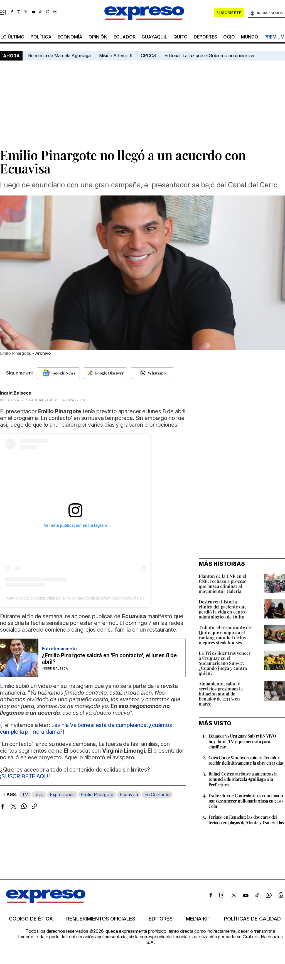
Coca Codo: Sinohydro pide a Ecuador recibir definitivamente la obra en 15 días (246, 760)
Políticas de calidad (252, 918)
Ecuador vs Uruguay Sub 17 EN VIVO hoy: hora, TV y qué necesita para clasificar (242, 741)
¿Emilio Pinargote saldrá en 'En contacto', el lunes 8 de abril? (109, 658)
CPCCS (148, 55)
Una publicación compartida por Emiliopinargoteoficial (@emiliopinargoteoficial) (75, 598)
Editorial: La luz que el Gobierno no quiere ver (209, 55)
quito (180, 36)
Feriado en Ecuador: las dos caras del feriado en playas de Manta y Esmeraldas (246, 819)
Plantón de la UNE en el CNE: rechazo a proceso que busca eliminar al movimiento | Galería (223, 583)
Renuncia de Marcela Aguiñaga (59, 55)
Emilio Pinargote (97, 794)
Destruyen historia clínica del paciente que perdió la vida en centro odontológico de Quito (223, 609)
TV (25, 794)
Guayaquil (154, 36)
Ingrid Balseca (15, 393)
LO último (12, 36)
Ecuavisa (129, 794)
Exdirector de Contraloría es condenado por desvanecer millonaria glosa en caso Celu (245, 801)
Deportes (205, 36)
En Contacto (157, 794)
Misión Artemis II (115, 55)
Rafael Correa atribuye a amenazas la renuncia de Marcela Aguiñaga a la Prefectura (242, 779)
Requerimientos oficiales (100, 918)
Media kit (198, 918)
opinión (98, 36)
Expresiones (62, 794)
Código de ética (31, 918)
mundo (249, 36)
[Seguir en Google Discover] (105, 373)
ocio (229, 36)
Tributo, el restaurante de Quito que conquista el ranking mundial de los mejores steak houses (225, 634)
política (41, 36)
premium (274, 36)
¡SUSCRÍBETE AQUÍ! (25, 776)
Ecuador (125, 36)
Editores (161, 918)
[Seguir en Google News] (58, 373)
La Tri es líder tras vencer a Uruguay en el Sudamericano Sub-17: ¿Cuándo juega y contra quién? (224, 663)
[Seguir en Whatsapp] (152, 373)
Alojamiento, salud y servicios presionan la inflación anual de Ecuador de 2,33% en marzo (221, 694)
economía (70, 36)
